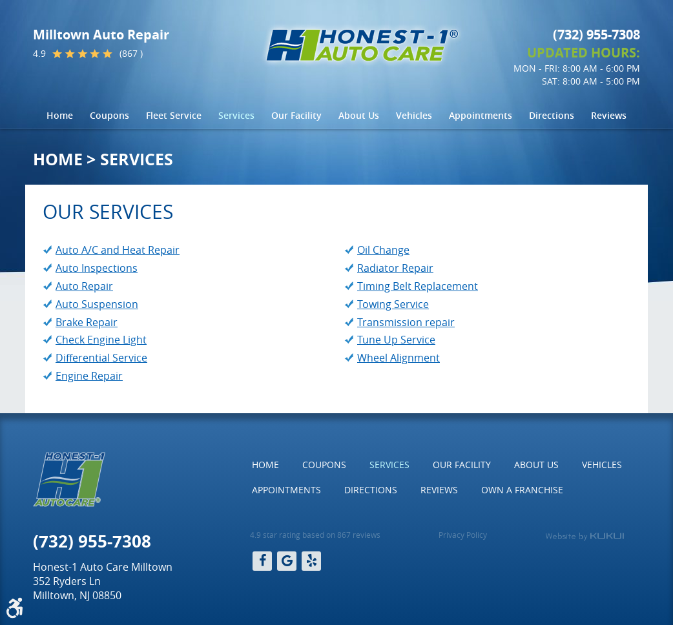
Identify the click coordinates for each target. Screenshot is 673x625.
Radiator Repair (395, 268)
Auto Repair (84, 286)
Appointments (480, 115)
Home (60, 115)
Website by (584, 536)
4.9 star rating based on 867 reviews (315, 534)
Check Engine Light (101, 340)
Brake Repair (87, 322)
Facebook (262, 561)
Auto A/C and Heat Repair (118, 250)
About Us (358, 115)
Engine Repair (89, 376)
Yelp (311, 561)
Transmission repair (406, 322)
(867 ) (131, 53)
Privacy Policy (463, 534)
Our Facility (296, 115)
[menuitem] (59, 115)
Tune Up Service (396, 340)
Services (236, 115)
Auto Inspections (97, 268)
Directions (551, 115)
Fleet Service (174, 115)
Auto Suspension (97, 304)
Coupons (109, 115)
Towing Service (393, 304)
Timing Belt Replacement (417, 286)
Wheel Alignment (398, 358)
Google (286, 561)
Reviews (608, 115)
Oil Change (383, 250)
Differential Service (101, 358)
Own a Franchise (522, 490)
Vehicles (414, 115)
